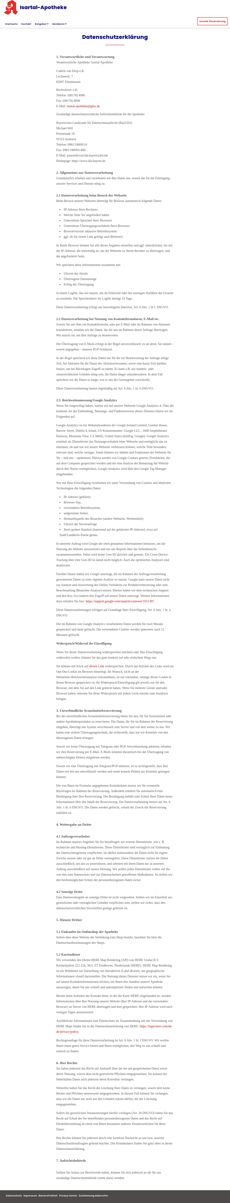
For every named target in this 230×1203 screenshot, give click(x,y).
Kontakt (26, 24)
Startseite (11, 24)
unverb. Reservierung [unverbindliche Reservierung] (212, 21)
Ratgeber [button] (42, 24)
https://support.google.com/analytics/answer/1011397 (120, 601)
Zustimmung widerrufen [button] (93, 1195)
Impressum (30, 1195)
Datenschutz (14, 1195)
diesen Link (96, 666)
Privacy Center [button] (68, 1195)
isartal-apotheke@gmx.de (83, 106)
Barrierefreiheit (47, 1195)
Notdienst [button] (59, 24)
